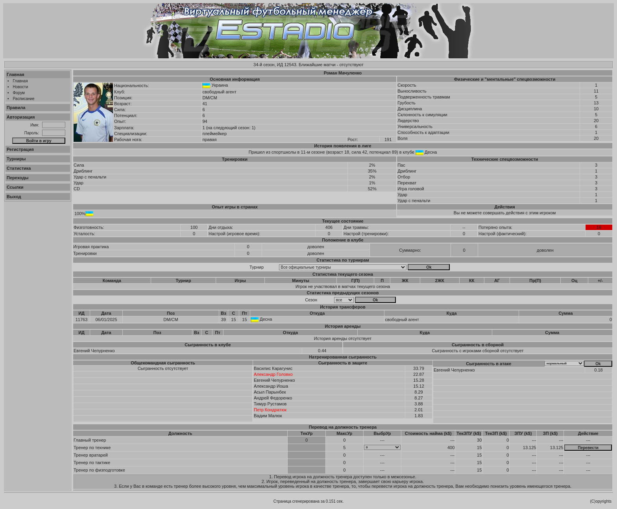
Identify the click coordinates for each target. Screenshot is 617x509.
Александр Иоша (271, 386)
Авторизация (21, 117)
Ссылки (15, 187)
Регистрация (20, 149)
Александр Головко (273, 374)
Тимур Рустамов (270, 403)
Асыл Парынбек (270, 392)
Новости (20, 87)
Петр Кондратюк (270, 409)
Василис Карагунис (273, 368)
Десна (431, 152)
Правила (16, 107)
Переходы (18, 177)
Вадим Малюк (268, 415)
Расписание (24, 99)
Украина (220, 85)
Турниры (16, 158)
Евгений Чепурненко (94, 350)
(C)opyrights (600, 501)
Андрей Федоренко (273, 398)
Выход (14, 196)
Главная (15, 74)
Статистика (19, 168)
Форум (19, 93)
